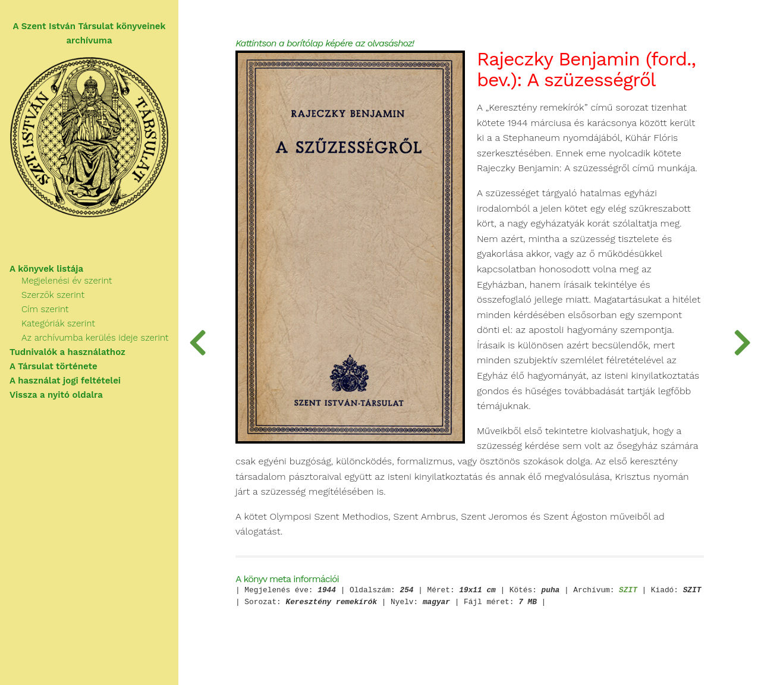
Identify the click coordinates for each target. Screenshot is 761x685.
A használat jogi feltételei (65, 380)
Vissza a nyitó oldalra (56, 394)
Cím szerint (44, 309)
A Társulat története (54, 366)
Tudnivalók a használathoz (67, 352)
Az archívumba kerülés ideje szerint (94, 337)
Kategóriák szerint (58, 323)
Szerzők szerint (52, 295)
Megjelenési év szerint (66, 280)
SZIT (628, 590)
